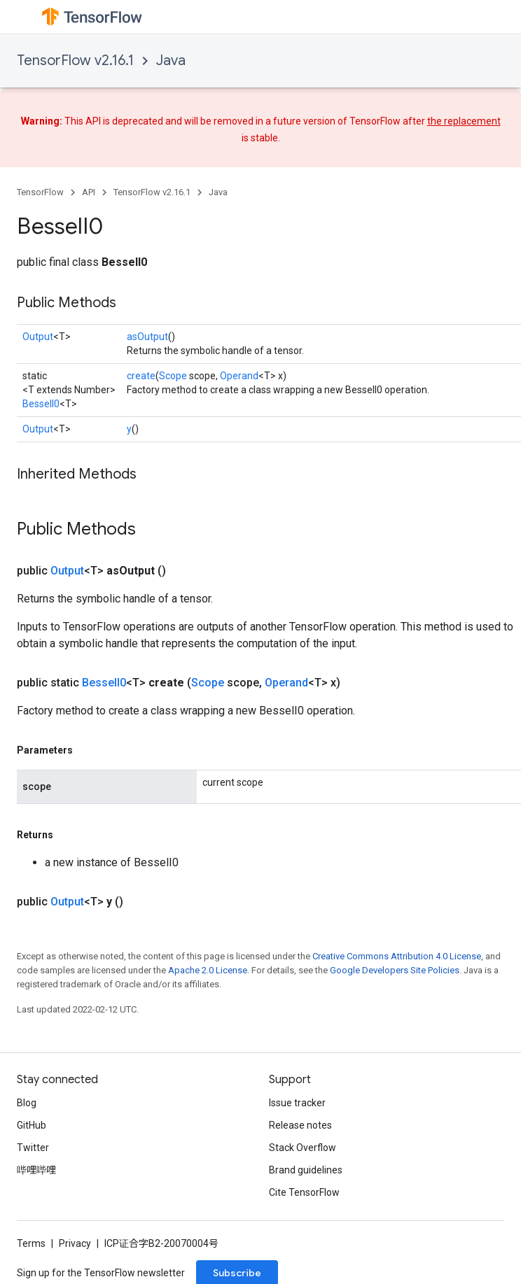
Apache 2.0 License (207, 970)
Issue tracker (297, 1102)
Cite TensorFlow (304, 1192)
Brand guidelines (305, 1170)
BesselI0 (41, 403)
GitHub (31, 1125)
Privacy (75, 1243)
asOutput (147, 336)
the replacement (464, 121)
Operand (239, 375)
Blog (26, 1102)
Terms (31, 1243)
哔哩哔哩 (36, 1170)
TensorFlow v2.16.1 (75, 60)
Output (37, 336)
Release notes (300, 1125)
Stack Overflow (302, 1147)
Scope (173, 375)
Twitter (33, 1147)
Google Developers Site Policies (394, 970)
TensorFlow (40, 192)
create (141, 375)
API (88, 192)
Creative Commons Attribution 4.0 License (396, 956)
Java (171, 60)
